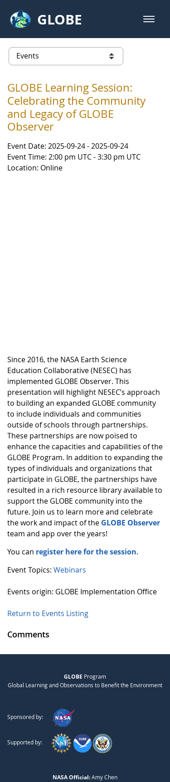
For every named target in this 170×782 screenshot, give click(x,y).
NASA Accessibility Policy (85, 755)
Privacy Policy (58, 736)
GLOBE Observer (130, 420)
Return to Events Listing (47, 510)
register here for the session (86, 449)
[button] (149, 19)
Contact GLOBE (109, 736)
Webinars (69, 467)
